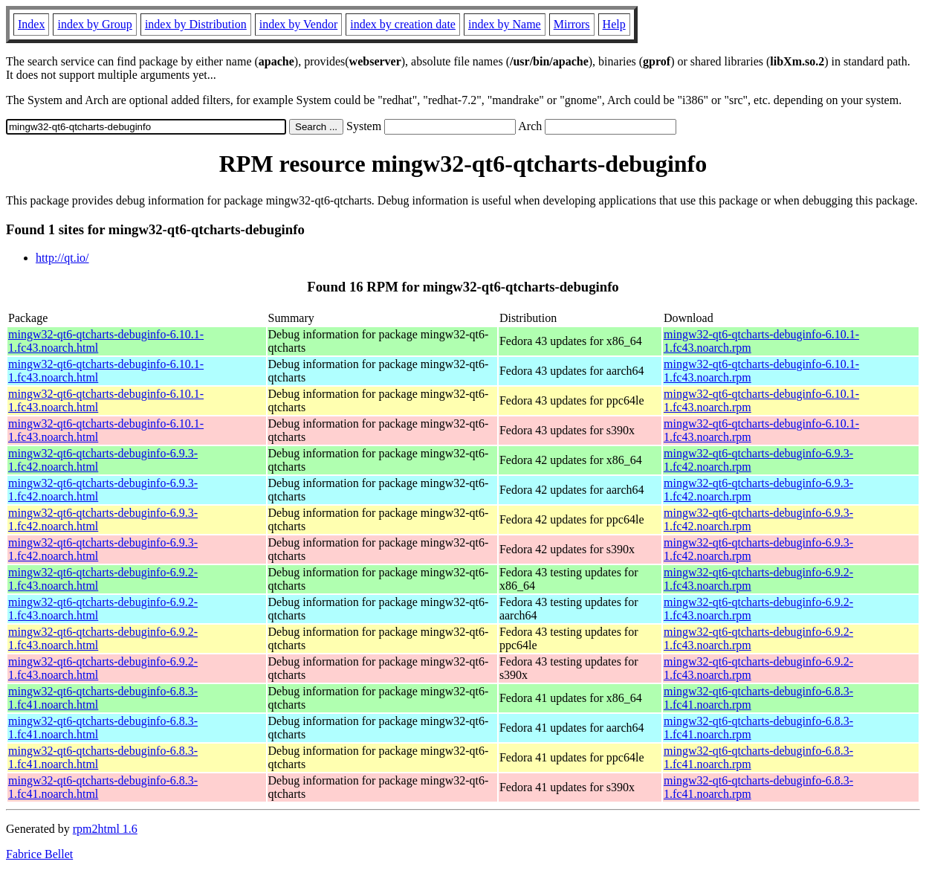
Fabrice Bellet (39, 854)
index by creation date (403, 24)
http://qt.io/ (62, 257)
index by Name (504, 24)
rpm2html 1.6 (105, 828)
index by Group (94, 24)
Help (614, 24)
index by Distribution (196, 24)
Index (31, 24)
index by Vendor (298, 24)
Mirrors (572, 24)
